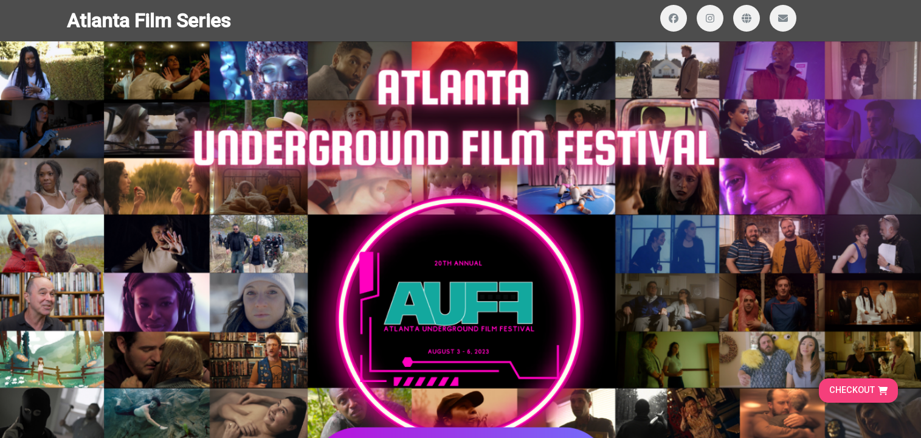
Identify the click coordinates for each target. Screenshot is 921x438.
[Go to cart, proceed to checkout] (858, 390)
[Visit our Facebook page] (673, 18)
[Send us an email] (783, 18)
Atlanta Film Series (148, 20)
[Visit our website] (746, 18)
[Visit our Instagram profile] (710, 18)
